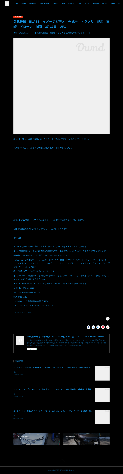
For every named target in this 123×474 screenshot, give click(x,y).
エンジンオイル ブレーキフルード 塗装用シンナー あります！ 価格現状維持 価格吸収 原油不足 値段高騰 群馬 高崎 (62, 389)
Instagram (106, 4)
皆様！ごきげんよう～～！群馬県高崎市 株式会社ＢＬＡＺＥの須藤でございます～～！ (42, 372)
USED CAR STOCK (54, 4)
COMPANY (81, 4)
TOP (27, 4)
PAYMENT (65, 4)
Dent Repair (43, 4)
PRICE (73, 4)
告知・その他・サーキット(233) (22, 312)
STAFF (89, 4)
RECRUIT (97, 4)
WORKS (34, 4)
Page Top (61, 460)
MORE (114, 4)
